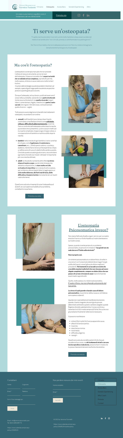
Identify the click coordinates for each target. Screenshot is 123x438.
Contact (101, 403)
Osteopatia (102, 384)
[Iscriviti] (58, 400)
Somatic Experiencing (105, 392)
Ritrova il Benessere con (27, 5)
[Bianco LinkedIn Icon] (102, 418)
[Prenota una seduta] (77, 354)
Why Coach (102, 395)
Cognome (25, 384)
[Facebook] (83, 15)
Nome (9, 384)
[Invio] (12, 408)
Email (9, 391)
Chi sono (101, 380)
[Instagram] (79, 15)
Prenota (101, 399)
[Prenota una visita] (34, 196)
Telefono (25, 391)
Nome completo (58, 385)
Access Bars (102, 388)
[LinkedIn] (88, 15)
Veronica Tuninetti (27, 7)
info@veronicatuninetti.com (20, 420)
